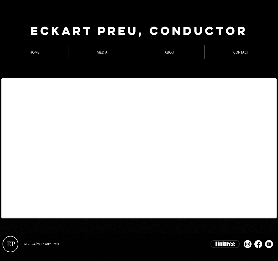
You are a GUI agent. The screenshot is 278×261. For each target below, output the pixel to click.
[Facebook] (258, 244)
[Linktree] (225, 244)
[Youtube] (269, 244)
